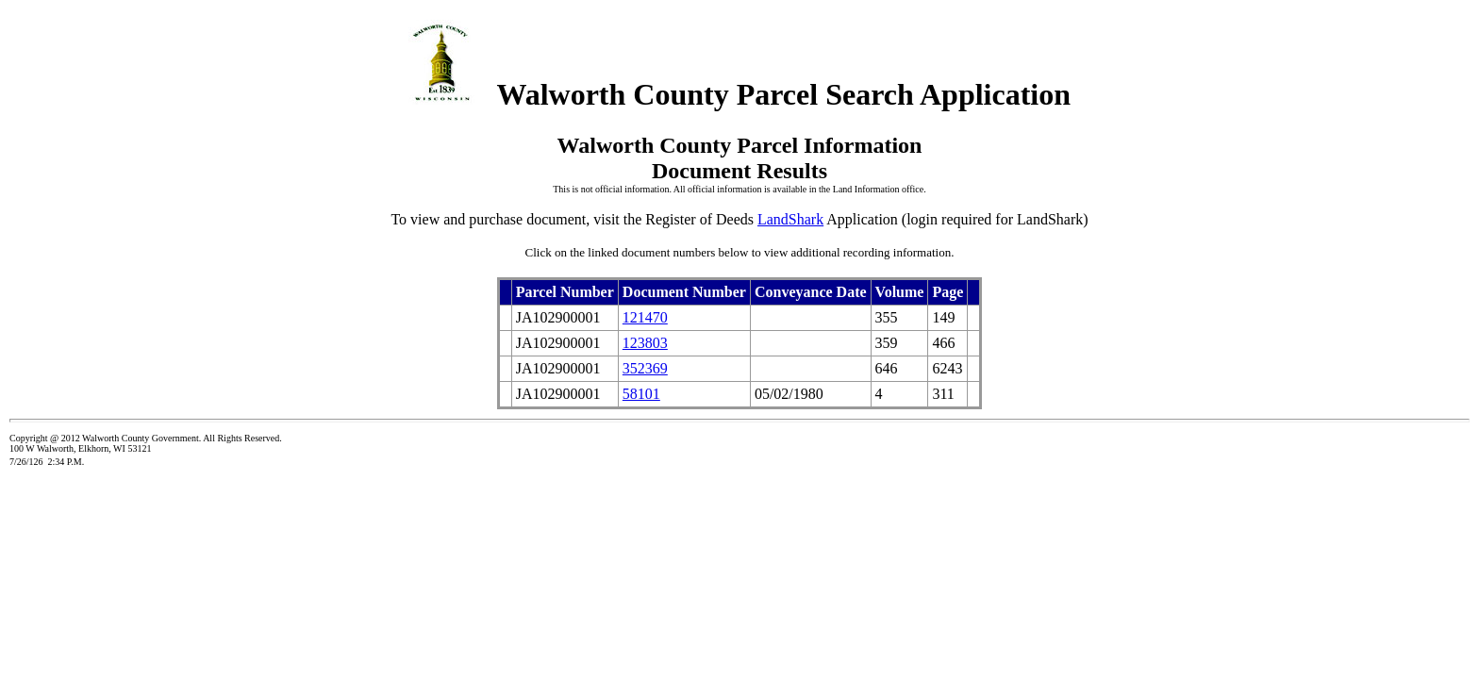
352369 (645, 368)
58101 (641, 394)
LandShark (790, 219)
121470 (645, 317)
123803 (645, 343)
